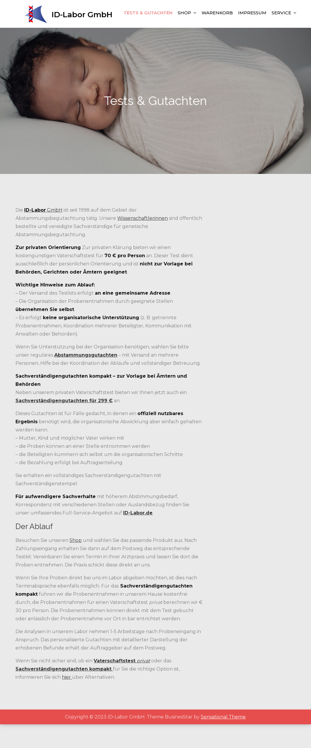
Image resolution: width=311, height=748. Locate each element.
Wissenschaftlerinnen (142, 242)
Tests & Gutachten (148, 38)
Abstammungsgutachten (85, 378)
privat (143, 684)
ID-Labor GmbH (85, 12)
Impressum (252, 38)
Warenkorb (217, 38)
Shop (184, 38)
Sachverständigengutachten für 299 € (64, 424)
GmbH (43, 233)
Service (281, 38)
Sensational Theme (223, 740)
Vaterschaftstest (115, 684)
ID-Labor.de (138, 536)
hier (67, 701)
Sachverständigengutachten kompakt (64, 692)
